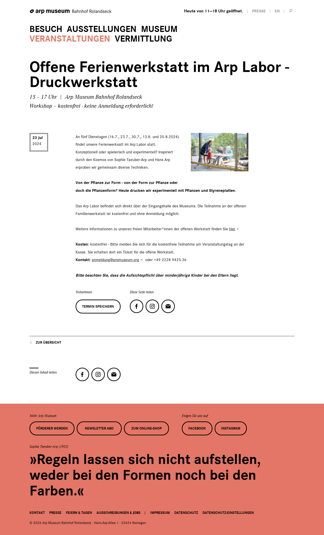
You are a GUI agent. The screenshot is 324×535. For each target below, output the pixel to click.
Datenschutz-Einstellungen (228, 513)
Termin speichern (98, 306)
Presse (55, 513)
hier (232, 229)
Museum (159, 29)
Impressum (160, 513)
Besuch (45, 29)
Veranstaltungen (69, 39)
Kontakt (37, 513)
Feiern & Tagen (79, 513)
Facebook (197, 428)
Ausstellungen (102, 29)
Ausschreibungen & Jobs (118, 513)
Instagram (230, 428)
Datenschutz (186, 513)
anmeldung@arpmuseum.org (115, 259)
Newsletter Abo (99, 428)
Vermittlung (143, 39)
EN (277, 11)
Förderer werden (52, 428)
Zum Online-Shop (146, 428)
